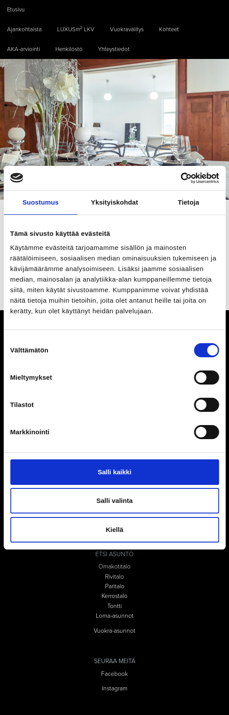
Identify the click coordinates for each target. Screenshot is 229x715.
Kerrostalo (114, 596)
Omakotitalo (114, 566)
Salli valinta (114, 500)
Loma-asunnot (115, 616)
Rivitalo (114, 576)
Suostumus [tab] (40, 202)
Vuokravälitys (127, 29)
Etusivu (16, 9)
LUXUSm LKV (76, 29)
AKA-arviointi (23, 49)
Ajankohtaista (24, 29)
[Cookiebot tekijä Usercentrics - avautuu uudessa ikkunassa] (180, 178)
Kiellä (114, 529)
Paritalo (114, 586)
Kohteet (169, 29)
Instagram (114, 688)
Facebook (114, 674)
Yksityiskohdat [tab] (114, 202)
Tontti (114, 606)
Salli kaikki (114, 472)
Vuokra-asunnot (114, 630)
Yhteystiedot (114, 49)
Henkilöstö (69, 49)
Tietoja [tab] (188, 202)
